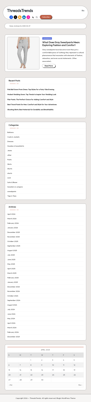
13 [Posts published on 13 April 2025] (9, 370)
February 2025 (13, 278)
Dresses (10, 141)
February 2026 (13, 223)
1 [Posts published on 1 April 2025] (30, 360)
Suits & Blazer (12, 182)
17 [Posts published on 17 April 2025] (53, 370)
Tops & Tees (11, 196)
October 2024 (12, 296)
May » (80, 385)
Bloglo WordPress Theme (65, 398)
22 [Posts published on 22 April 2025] (31, 375)
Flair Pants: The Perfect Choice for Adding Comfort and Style (30, 99)
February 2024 (13, 332)
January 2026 (12, 228)
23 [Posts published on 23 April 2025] (42, 375)
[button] (46, 17)
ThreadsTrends (20, 10)
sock (9, 178)
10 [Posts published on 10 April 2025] (53, 365)
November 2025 (13, 237)
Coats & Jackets (13, 137)
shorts (9, 173)
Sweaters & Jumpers (15, 187)
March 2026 (11, 219)
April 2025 (11, 269)
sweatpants (47, 38)
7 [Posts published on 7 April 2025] (20, 365)
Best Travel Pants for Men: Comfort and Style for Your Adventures (32, 104)
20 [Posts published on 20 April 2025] (9, 375)
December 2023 (13, 337)
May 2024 (11, 318)
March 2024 (11, 328)
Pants (9, 160)
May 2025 (11, 264)
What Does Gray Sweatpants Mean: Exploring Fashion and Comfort (61, 44)
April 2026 (11, 214)
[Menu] (83, 10)
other (9, 155)
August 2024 (12, 305)
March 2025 (11, 273)
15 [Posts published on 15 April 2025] (31, 370)
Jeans (9, 150)
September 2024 (13, 300)
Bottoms (10, 132)
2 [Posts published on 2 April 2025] (41, 360)
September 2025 (13, 246)
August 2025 (12, 250)
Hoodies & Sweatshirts (15, 146)
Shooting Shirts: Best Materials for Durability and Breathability (30, 110)
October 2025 (12, 241)
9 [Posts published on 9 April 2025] (41, 365)
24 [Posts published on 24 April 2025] (53, 375)
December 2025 (13, 232)
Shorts (9, 169)
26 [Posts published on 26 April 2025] (75, 375)
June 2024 (11, 314)
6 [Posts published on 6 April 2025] (8, 365)
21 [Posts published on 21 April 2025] (20, 375)
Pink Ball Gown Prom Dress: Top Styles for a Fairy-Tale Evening (30, 89)
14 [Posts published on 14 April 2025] (20, 370)
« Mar (10, 385)
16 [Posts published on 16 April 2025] (42, 370)
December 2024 (13, 287)
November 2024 (13, 291)
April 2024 (11, 323)
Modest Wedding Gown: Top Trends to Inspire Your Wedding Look (31, 94)
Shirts (9, 164)
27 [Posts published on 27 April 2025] (9, 380)
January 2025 (12, 282)
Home (11, 26)
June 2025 (11, 259)
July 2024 (11, 309)
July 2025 (11, 255)
